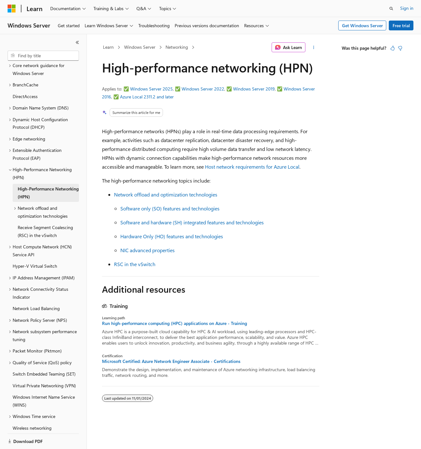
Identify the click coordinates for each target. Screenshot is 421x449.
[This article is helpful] (392, 48)
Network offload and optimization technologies (165, 194)
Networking (176, 47)
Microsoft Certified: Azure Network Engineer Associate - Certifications (171, 361)
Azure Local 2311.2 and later (147, 97)
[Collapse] (77, 42)
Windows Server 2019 (254, 89)
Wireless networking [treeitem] (32, 406)
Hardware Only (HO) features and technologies (171, 236)
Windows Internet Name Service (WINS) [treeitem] (44, 379)
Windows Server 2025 (151, 89)
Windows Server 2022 (203, 89)
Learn (108, 47)
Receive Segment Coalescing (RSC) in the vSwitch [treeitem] (45, 209)
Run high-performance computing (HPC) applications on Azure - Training (174, 323)
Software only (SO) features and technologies (170, 208)
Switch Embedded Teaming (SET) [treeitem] (44, 352)
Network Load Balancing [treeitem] (36, 287)
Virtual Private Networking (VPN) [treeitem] (44, 364)
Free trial (401, 25)
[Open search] (391, 8)
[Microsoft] (12, 8)
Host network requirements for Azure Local (252, 166)
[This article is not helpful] (400, 48)
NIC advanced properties (147, 250)
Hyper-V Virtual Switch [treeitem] (35, 244)
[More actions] (313, 47)
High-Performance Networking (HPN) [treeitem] (48, 171)
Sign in (406, 8)
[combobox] (43, 56)
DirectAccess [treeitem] (25, 75)
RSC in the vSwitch (134, 264)
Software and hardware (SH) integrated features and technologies (192, 222)
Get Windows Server (362, 25)
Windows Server (139, 47)
